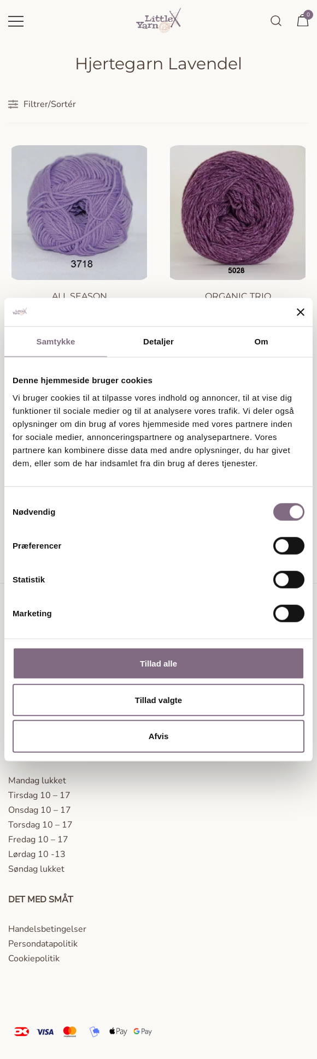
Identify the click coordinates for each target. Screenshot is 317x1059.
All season (79, 296)
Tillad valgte (158, 699)
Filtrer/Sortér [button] (42, 104)
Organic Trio (238, 296)
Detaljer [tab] (158, 341)
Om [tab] (261, 341)
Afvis (159, 736)
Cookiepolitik (34, 959)
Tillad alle (158, 663)
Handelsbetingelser (47, 929)
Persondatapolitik (43, 944)
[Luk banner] (300, 312)
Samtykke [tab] (56, 341)
